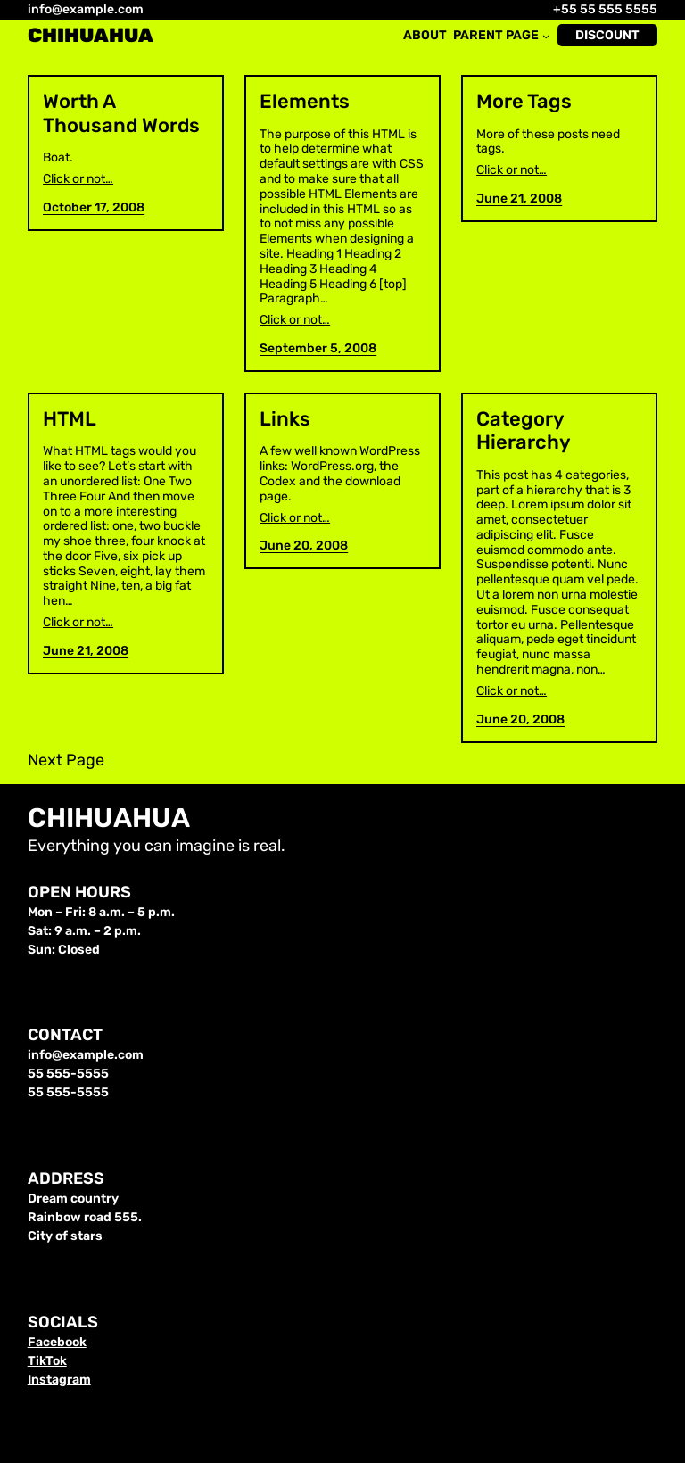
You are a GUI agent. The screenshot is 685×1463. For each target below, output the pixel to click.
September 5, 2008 (318, 348)
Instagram (59, 1379)
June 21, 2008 (519, 198)
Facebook (57, 1342)
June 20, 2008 (304, 545)
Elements (305, 101)
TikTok (47, 1360)
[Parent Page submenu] (545, 35)
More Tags (524, 101)
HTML (69, 419)
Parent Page (496, 36)
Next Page (66, 760)
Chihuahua (90, 35)
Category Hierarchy (523, 431)
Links (285, 419)
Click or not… (78, 179)
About (425, 36)
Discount (607, 35)
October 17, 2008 (93, 207)
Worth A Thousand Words (121, 113)
